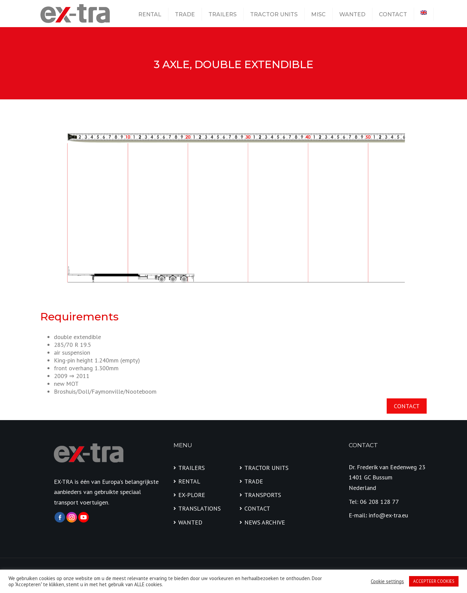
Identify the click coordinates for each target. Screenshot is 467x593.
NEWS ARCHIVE (264, 522)
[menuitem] (423, 12)
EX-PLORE (191, 495)
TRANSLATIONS (199, 508)
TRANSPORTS (262, 495)
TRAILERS (222, 14)
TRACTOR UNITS (274, 14)
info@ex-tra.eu (388, 515)
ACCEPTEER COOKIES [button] (433, 581)
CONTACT (393, 14)
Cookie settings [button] (387, 581)
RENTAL (149, 14)
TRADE (185, 14)
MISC (318, 14)
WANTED (352, 14)
